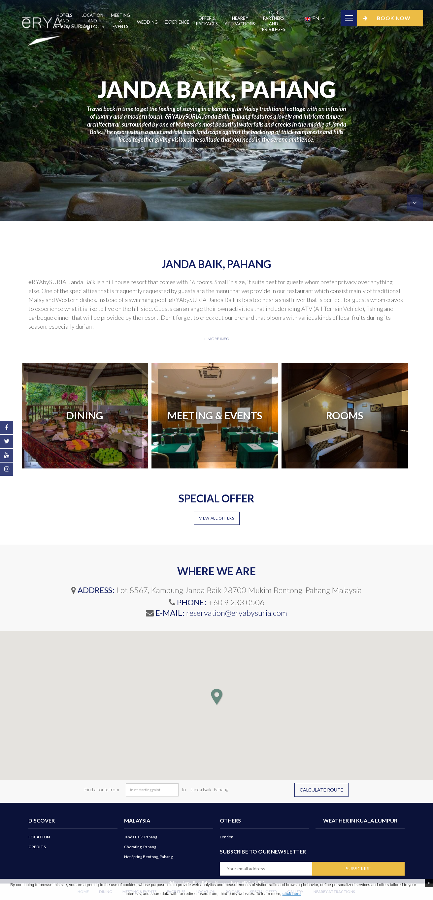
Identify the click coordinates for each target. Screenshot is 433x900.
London (226, 836)
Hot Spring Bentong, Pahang (148, 856)
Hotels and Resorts (64, 21)
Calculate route (321, 790)
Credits (37, 846)
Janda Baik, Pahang (140, 836)
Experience (177, 22)
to (184, 789)
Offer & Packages (207, 20)
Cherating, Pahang (140, 846)
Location (39, 836)
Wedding (147, 22)
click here (292, 893)
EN (312, 18)
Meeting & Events (120, 21)
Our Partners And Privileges (273, 21)
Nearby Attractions (240, 20)
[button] (216, 696)
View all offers (216, 518)
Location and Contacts (92, 21)
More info (218, 338)
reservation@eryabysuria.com (236, 612)
